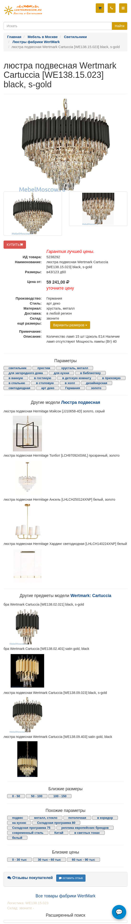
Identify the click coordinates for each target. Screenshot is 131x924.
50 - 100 (36, 796)
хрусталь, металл (74, 368)
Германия (72, 388)
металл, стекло (45, 818)
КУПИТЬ (15, 245)
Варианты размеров (70, 325)
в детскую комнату (76, 378)
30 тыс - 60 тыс (49, 859)
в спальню (17, 383)
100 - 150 (59, 796)
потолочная (77, 818)
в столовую (45, 383)
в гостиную (42, 378)
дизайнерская (96, 383)
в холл (70, 383)
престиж (43, 368)
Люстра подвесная (80, 402)
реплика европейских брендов (85, 828)
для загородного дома (26, 373)
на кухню (19, 823)
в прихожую (111, 378)
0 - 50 (16, 796)
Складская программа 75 (31, 828)
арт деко (47, 388)
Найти (119, 26)
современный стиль (27, 833)
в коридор (105, 818)
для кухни (61, 373)
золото (96, 388)
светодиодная (19, 388)
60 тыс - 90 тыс (83, 859)
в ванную (16, 378)
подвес (17, 818)
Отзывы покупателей (30, 878)
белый (17, 838)
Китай (58, 833)
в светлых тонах (87, 833)
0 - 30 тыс (19, 859)
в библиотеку (90, 373)
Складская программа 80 (56, 823)
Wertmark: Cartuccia (91, 595)
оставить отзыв (71, 878)
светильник (17, 368)
